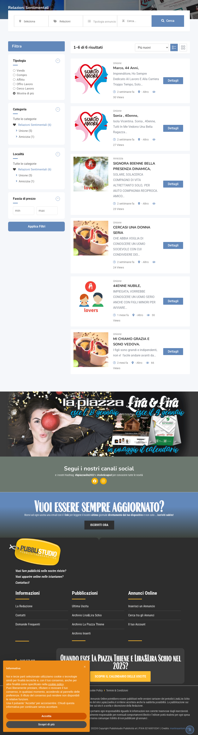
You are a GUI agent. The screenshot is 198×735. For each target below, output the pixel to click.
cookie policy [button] (55, 684)
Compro (22, 75)
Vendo (21, 70)
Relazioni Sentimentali (32, 125)
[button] (85, 667)
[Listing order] (152, 47)
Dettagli (173, 80)
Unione (25, 131)
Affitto (21, 79)
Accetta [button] (46, 716)
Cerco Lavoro (25, 88)
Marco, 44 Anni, (126, 68)
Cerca (167, 21)
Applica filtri (36, 226)
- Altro (145, 91)
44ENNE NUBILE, (127, 285)
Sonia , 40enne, (125, 115)
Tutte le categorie (24, 119)
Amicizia (26, 137)
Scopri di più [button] (46, 724)
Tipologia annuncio (104, 21)
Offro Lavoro (25, 84)
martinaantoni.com (180, 728)
